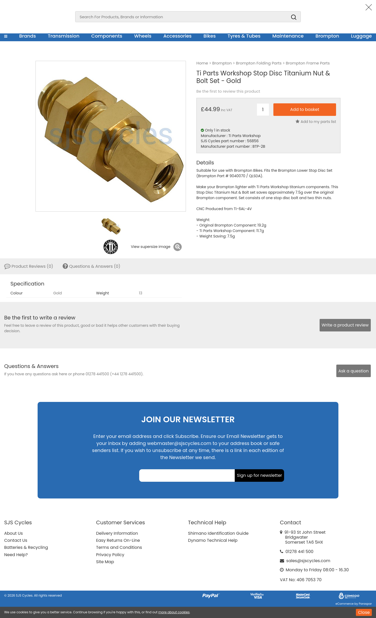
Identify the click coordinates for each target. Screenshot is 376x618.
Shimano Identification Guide (218, 533)
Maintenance (288, 36)
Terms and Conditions (119, 547)
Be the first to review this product (228, 91)
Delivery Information (117, 533)
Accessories (177, 36)
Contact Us (15, 540)
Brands (27, 36)
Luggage (361, 36)
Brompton (327, 36)
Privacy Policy (110, 555)
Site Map (105, 562)
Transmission (63, 36)
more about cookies (174, 612)
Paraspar (365, 604)
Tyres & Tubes (244, 36)
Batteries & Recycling (26, 547)
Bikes (209, 36)
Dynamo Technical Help (213, 540)
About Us (13, 533)
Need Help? (16, 555)
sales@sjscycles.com (308, 561)
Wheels (142, 36)
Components (106, 36)
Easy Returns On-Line (118, 540)
